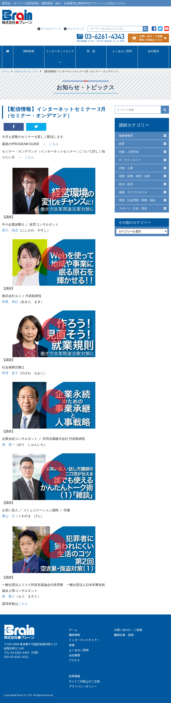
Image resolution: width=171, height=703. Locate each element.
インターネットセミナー (60, 57)
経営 (122, 143)
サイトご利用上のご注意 (84, 681)
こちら (54, 144)
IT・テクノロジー (130, 160)
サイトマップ (75, 28)
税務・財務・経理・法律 (134, 176)
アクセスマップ (51, 28)
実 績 (91, 51)
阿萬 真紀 (10, 301)
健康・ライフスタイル (133, 192)
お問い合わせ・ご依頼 (128, 630)
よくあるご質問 (122, 51)
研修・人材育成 (129, 151)
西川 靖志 (10, 230)
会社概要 (74, 655)
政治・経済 (126, 184)
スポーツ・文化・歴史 (133, 208)
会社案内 (153, 51)
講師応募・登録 (124, 635)
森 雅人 (8, 596)
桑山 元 (8, 516)
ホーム (73, 630)
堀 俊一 (8, 444)
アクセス (74, 660)
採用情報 (74, 676)
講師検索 (28, 51)
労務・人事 (126, 168)
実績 (71, 645)
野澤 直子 (10, 373)
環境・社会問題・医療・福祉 (137, 200)
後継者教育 (126, 135)
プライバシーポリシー (83, 686)
